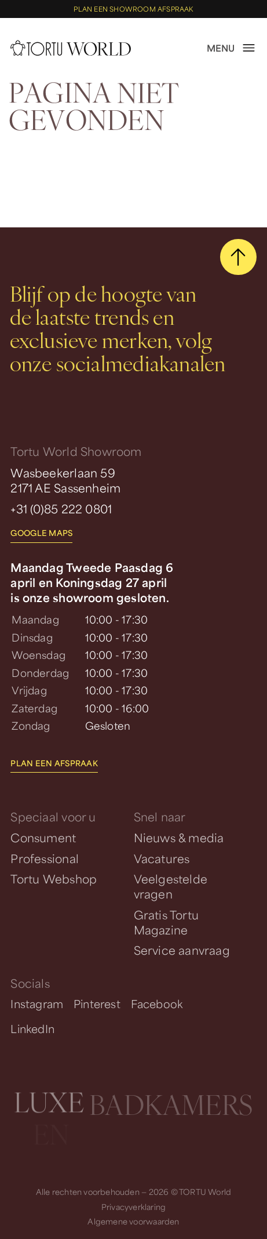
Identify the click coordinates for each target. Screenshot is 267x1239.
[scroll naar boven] (238, 257)
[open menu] (231, 48)
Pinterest (97, 1003)
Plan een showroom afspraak (133, 9)
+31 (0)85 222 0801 (61, 508)
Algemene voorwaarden (133, 1221)
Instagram (36, 1003)
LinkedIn (32, 1028)
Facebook (157, 1003)
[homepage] (70, 48)
